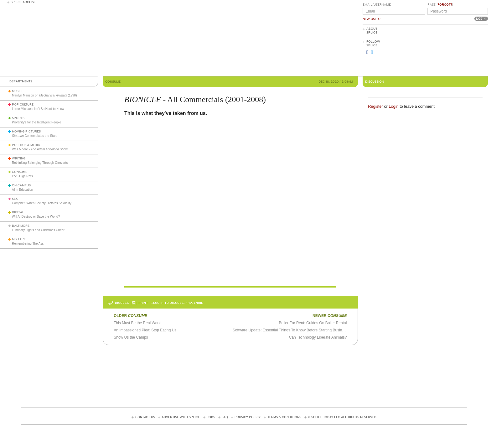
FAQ (225, 417)
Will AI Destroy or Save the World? (36, 216)
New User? (371, 19)
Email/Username (377, 5)
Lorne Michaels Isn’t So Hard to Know (38, 109)
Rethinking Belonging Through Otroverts (40, 162)
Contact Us (145, 417)
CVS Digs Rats (22, 176)
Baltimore (20, 226)
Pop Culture (23, 104)
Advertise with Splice (181, 417)
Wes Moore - (40, 149)
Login (393, 106)
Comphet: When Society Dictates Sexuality (41, 203)
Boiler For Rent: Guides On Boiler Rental (313, 323)
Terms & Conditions (284, 417)
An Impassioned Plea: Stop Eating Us (145, 330)
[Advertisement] (460, 50)
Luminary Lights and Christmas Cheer (38, 230)
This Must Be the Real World (138, 323)
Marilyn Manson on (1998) (44, 95)
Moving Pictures (26, 131)
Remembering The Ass (28, 243)
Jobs (211, 417)
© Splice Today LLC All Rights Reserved (342, 417)
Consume (19, 172)
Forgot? (444, 5)
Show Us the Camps (131, 337)
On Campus (21, 185)
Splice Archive (23, 2)
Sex (15, 199)
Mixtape (19, 239)
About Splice (371, 30)
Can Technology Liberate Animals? (318, 337)
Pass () (440, 5)
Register (375, 106)
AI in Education (22, 189)
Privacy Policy (248, 417)
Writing (18, 158)
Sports (18, 118)
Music (17, 91)
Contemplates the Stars (34, 136)
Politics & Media (26, 145)
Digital (18, 212)
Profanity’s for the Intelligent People (37, 122)
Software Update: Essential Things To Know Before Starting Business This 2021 (299, 330)
